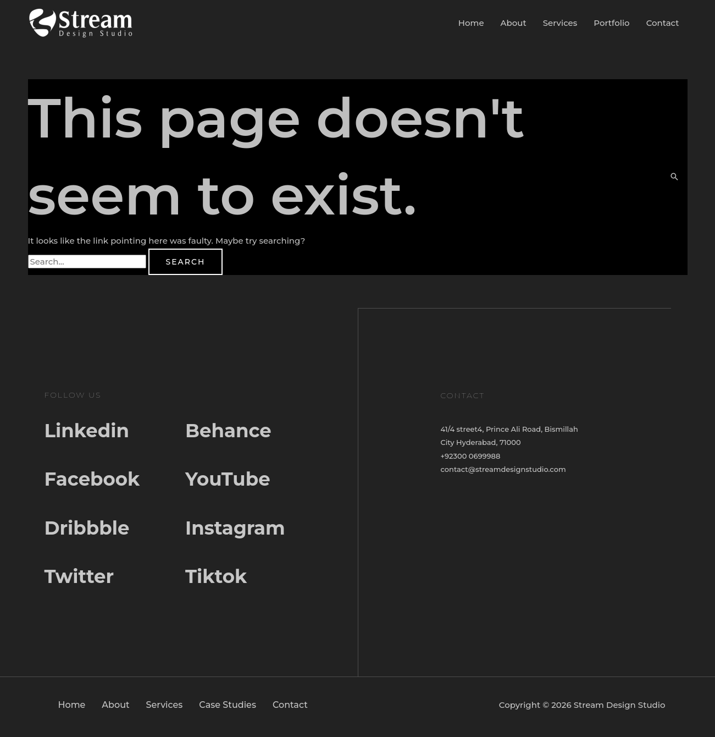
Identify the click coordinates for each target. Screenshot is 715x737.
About (513, 23)
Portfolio (611, 23)
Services (560, 23)
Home (471, 23)
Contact (662, 23)
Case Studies (227, 708)
